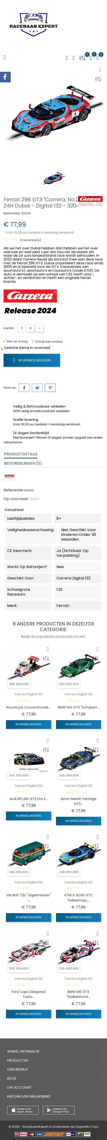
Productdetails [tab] (20, 454)
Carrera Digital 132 (28, 694)
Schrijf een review (49, 341)
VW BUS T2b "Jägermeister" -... (28, 898)
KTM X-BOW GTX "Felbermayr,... (78, 898)
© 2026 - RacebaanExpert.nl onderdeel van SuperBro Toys (53, 1126)
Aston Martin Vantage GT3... (78, 801)
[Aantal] (22, 328)
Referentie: (12, 213)
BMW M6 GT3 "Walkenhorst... (78, 994)
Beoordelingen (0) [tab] (23, 463)
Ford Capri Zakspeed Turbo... (28, 994)
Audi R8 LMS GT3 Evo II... (28, 798)
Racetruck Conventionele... (28, 707)
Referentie (13, 490)
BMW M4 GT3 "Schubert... (78, 707)
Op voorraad (16, 499)
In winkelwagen (32, 360)
